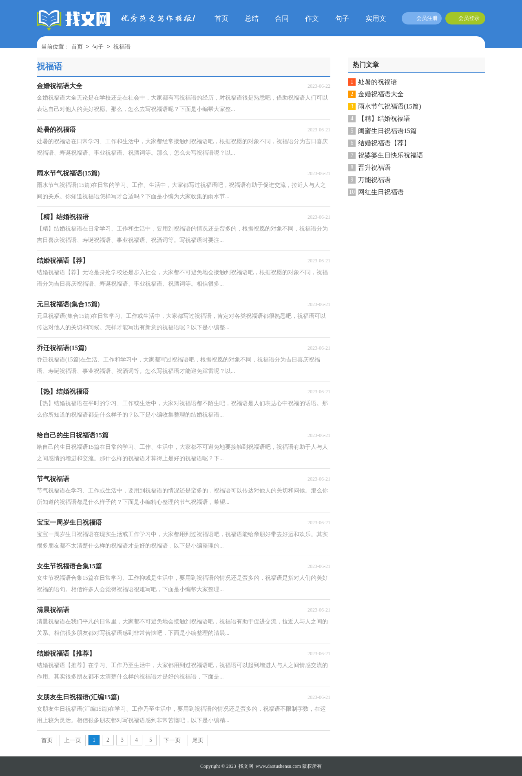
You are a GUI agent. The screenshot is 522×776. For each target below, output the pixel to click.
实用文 (375, 18)
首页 (221, 18)
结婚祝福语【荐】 (384, 143)
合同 (282, 18)
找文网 (246, 766)
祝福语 (121, 47)
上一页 (72, 740)
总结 (252, 18)
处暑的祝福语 (377, 81)
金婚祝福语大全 (381, 94)
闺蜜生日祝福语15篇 (387, 130)
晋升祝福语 (374, 167)
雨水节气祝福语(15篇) (389, 106)
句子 (342, 18)
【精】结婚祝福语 (384, 118)
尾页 (197, 740)
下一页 (172, 740)
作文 (312, 18)
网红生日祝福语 (381, 191)
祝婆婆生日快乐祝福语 (390, 155)
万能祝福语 (374, 179)
